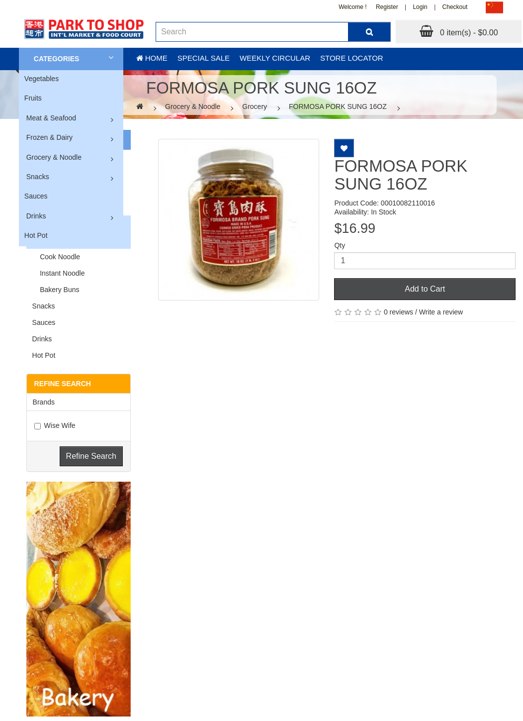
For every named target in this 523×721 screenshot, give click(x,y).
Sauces (36, 196)
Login (420, 6)
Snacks (37, 177)
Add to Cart (425, 289)
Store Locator (351, 58)
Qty (339, 245)
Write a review (441, 312)
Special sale (203, 58)
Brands (44, 402)
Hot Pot (36, 235)
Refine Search (91, 456)
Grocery (254, 106)
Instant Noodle (58, 273)
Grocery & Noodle (54, 157)
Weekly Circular (275, 58)
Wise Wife (55, 425)
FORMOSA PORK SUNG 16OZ (338, 106)
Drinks (36, 216)
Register (387, 6)
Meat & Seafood (51, 118)
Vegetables (41, 79)
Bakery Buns (56, 290)
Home (152, 58)
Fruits (33, 98)
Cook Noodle (56, 257)
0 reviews (398, 312)
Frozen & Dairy (49, 137)
